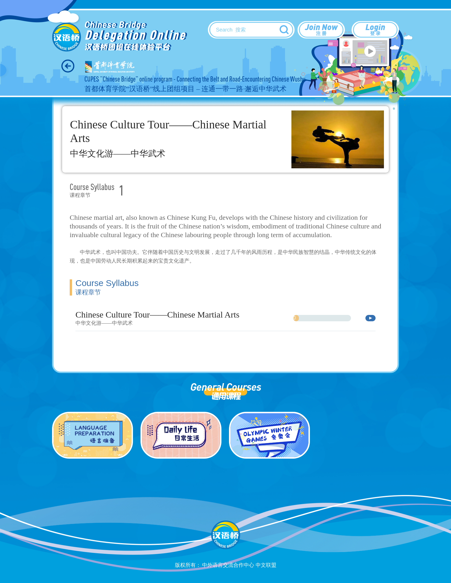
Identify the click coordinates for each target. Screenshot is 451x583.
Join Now (321, 29)
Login (375, 29)
